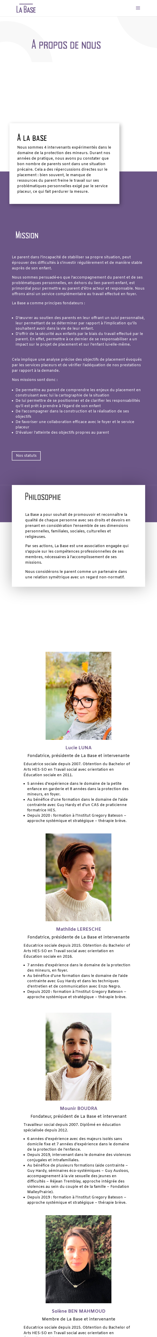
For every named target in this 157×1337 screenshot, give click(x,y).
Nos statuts (28, 457)
